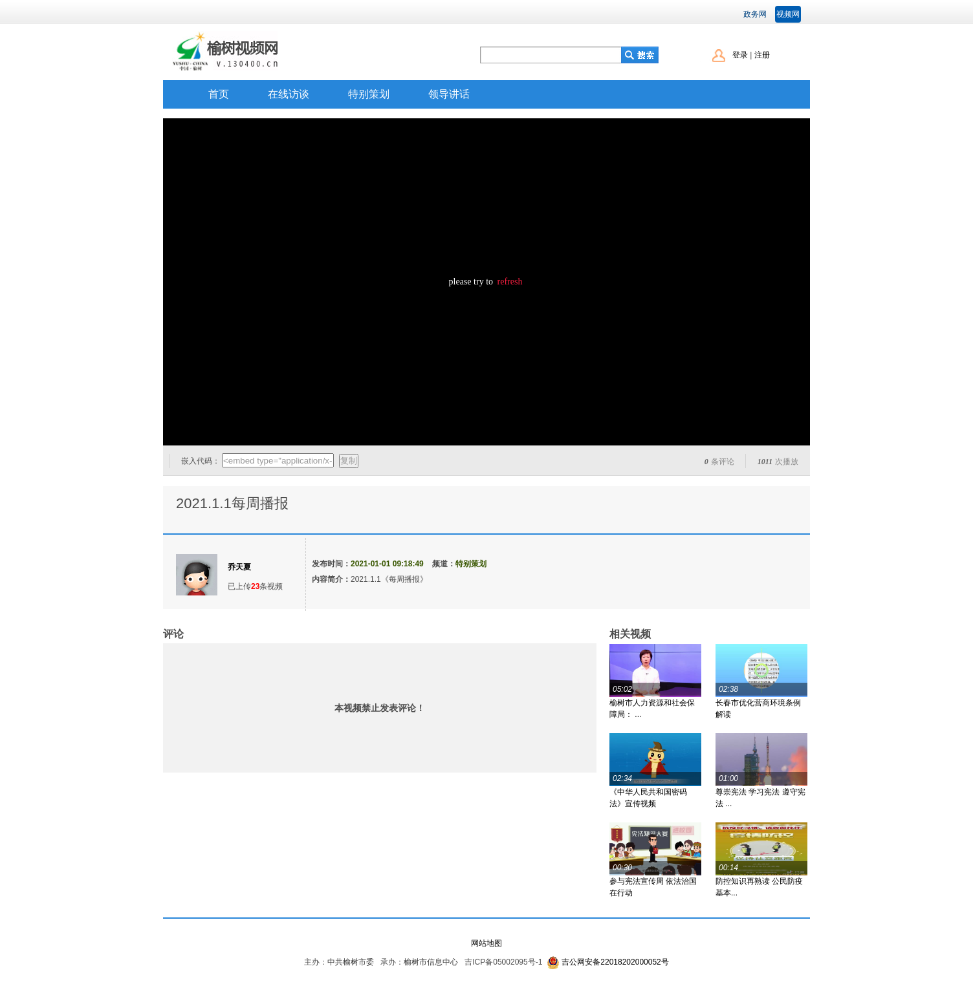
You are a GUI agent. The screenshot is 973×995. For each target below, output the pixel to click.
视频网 (788, 14)
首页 (218, 94)
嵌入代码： (200, 460)
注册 (762, 54)
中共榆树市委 (350, 962)
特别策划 (368, 94)
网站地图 (486, 943)
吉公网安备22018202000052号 (615, 962)
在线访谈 (288, 94)
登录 (740, 54)
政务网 (755, 14)
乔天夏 (239, 567)
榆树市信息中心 (431, 962)
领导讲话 (449, 94)
